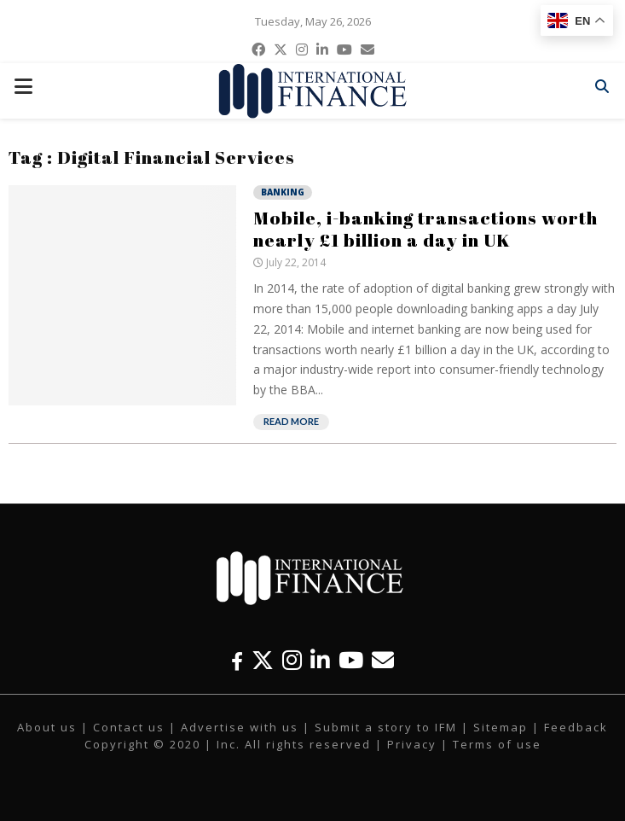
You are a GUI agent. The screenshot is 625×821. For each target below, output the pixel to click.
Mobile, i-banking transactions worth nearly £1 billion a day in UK (425, 229)
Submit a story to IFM (386, 727)
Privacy (412, 744)
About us (47, 727)
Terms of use (497, 744)
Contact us (129, 727)
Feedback (576, 727)
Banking (282, 192)
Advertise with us (239, 727)
